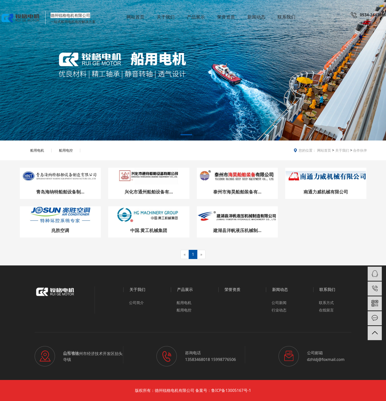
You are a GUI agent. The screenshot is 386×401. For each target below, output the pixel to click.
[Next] (201, 254)
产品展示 (196, 17)
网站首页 (135, 17)
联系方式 (326, 302)
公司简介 (136, 302)
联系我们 (286, 17)
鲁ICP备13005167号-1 (231, 390)
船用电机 (37, 150)
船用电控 (66, 150)
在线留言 (326, 309)
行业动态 (279, 309)
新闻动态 (256, 17)
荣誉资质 (226, 17)
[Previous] (184, 254)
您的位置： (307, 150)
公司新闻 (279, 302)
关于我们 (166, 17)
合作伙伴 (359, 150)
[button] (186, 136)
